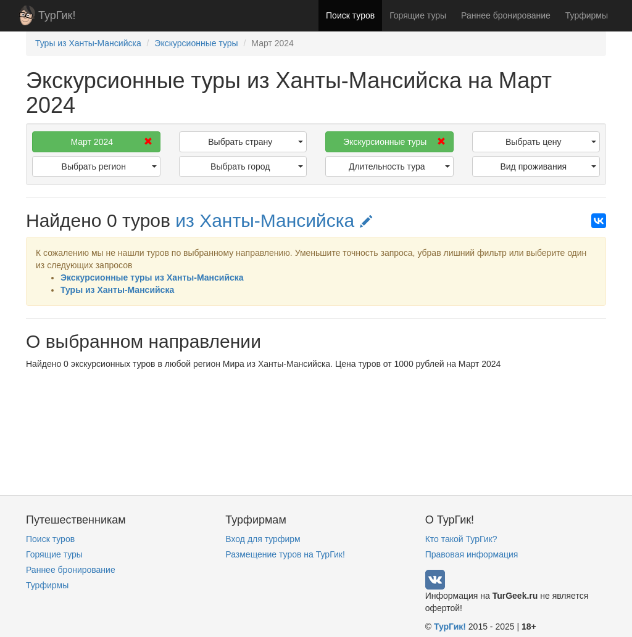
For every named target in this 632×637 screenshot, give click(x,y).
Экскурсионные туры (394, 142)
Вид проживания (548, 166)
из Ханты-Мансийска (273, 220)
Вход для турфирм (262, 539)
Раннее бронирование (506, 15)
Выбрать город (256, 166)
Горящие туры (417, 15)
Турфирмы (586, 15)
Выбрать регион (109, 166)
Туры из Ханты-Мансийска (117, 290)
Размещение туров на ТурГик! (284, 554)
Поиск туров (350, 15)
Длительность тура (399, 166)
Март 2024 (111, 142)
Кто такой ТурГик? (461, 539)
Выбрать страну (255, 142)
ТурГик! (56, 15)
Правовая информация (471, 554)
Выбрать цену (550, 142)
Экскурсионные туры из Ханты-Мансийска (152, 277)
